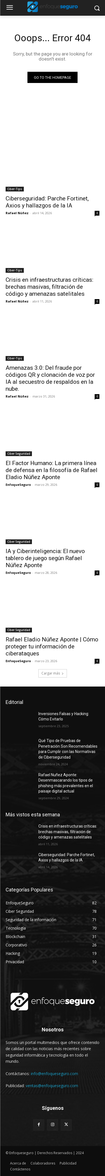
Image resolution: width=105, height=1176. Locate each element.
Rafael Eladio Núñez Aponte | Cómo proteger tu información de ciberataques (52, 646)
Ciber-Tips (14, 189)
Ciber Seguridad (18, 454)
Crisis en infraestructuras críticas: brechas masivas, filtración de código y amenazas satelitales (49, 286)
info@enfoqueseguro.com (54, 1073)
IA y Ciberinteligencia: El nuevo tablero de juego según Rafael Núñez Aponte (45, 558)
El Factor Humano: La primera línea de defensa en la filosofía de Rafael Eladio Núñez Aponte (51, 470)
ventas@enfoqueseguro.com (52, 1085)
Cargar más (52, 673)
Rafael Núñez (17, 213)
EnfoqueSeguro (18, 484)
